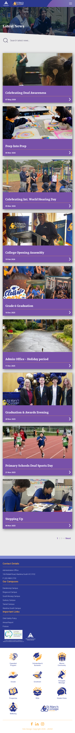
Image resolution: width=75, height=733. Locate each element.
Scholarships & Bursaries (37, 664)
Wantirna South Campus (12, 608)
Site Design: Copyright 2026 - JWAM (37, 729)
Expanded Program (13, 664)
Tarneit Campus (8, 604)
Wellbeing (13, 714)
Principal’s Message (61, 682)
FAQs (37, 698)
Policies (6, 626)
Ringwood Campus (10, 592)
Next (68, 538)
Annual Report (8, 622)
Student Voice (62, 698)
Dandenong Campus (10, 588)
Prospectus (13, 698)
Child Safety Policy (10, 618)
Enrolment (37, 682)
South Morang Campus (11, 596)
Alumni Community (62, 664)
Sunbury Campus (9, 600)
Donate (13, 682)
